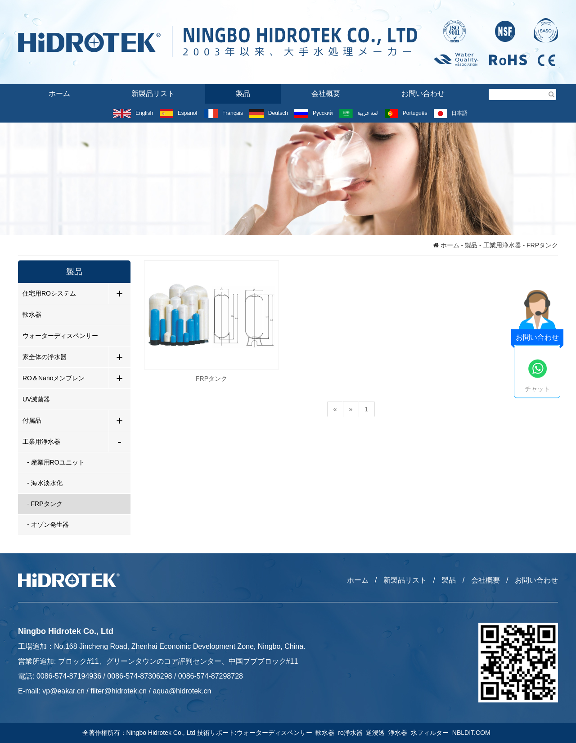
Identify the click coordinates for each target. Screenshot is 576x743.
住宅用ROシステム (49, 293)
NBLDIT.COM (473, 732)
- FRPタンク (45, 503)
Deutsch (268, 113)
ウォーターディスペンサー (60, 335)
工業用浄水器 (502, 245)
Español (178, 113)
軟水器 (31, 314)
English (133, 113)
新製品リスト (153, 93)
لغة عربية (358, 113)
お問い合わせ (423, 93)
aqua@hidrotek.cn (182, 691)
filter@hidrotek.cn (118, 691)
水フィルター (431, 732)
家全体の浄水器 (44, 356)
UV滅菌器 (36, 399)
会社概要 (325, 93)
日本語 (451, 113)
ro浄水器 (352, 732)
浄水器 (399, 732)
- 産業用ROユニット (56, 462)
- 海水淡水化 (45, 483)
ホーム (59, 93)
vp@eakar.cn (63, 691)
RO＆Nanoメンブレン (53, 378)
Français (223, 113)
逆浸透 (377, 732)
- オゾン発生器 (48, 524)
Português (406, 113)
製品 (243, 93)
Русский (313, 113)
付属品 (31, 420)
